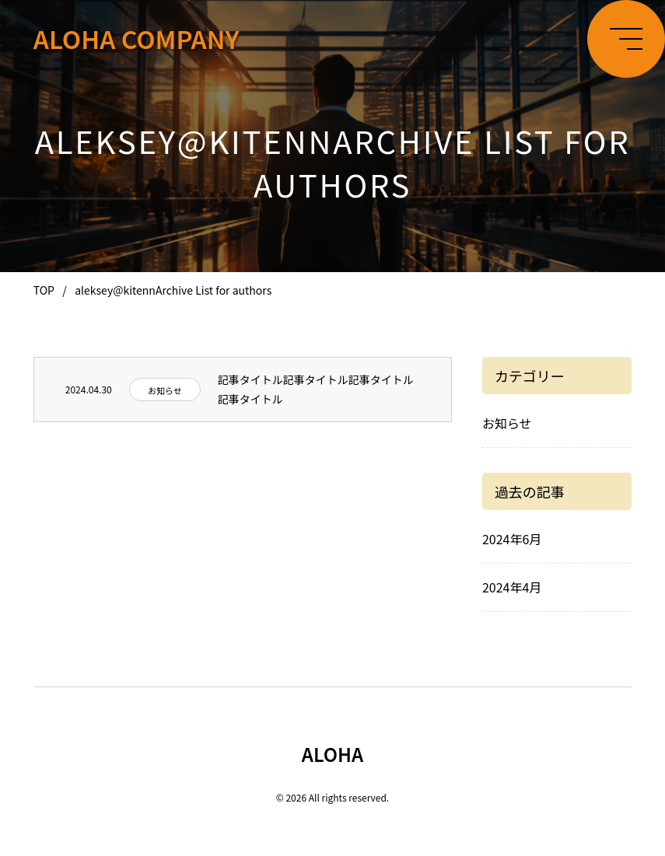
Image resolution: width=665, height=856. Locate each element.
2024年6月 (511, 538)
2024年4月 (511, 587)
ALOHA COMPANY (136, 38)
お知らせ (165, 390)
